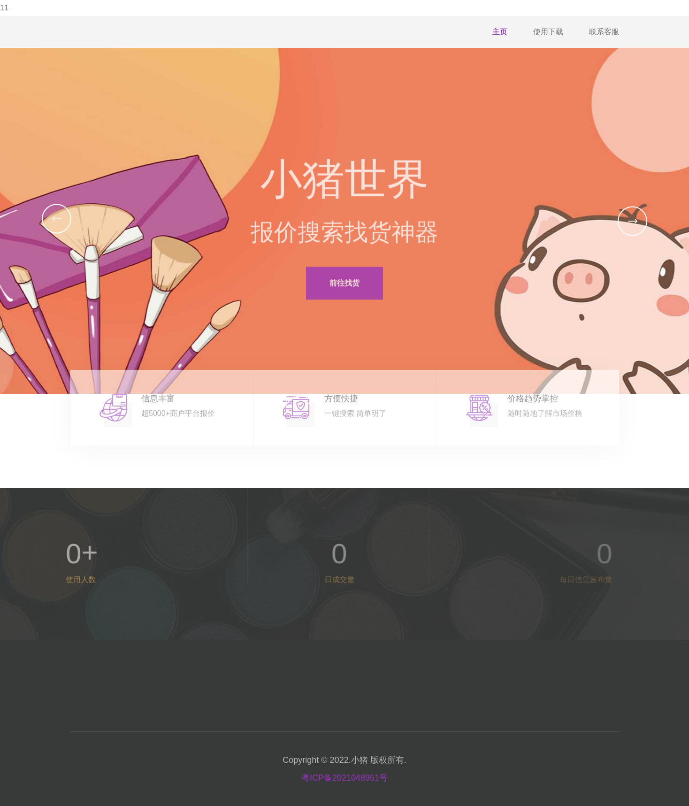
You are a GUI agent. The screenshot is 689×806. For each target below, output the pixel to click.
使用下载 (548, 32)
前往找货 (344, 289)
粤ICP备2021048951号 (344, 778)
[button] (56, 218)
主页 (499, 32)
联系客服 (604, 32)
